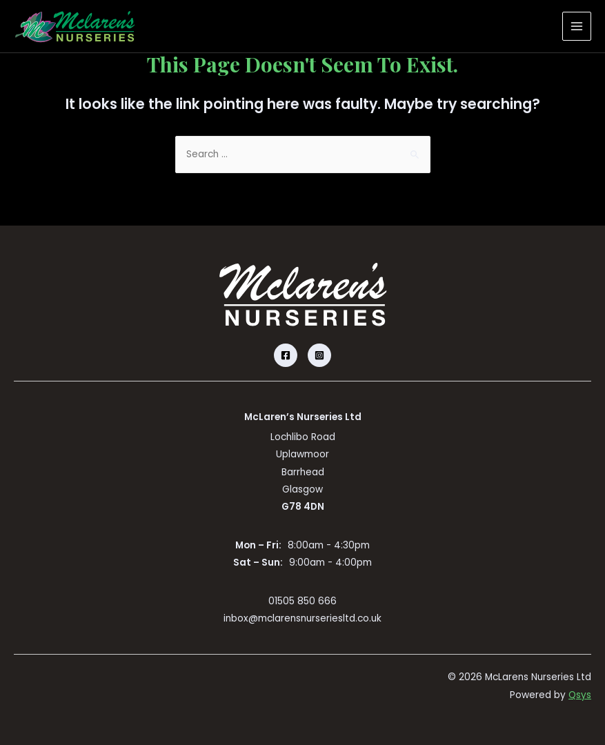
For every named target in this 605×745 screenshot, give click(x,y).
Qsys (579, 695)
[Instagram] (319, 355)
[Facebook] (285, 355)
